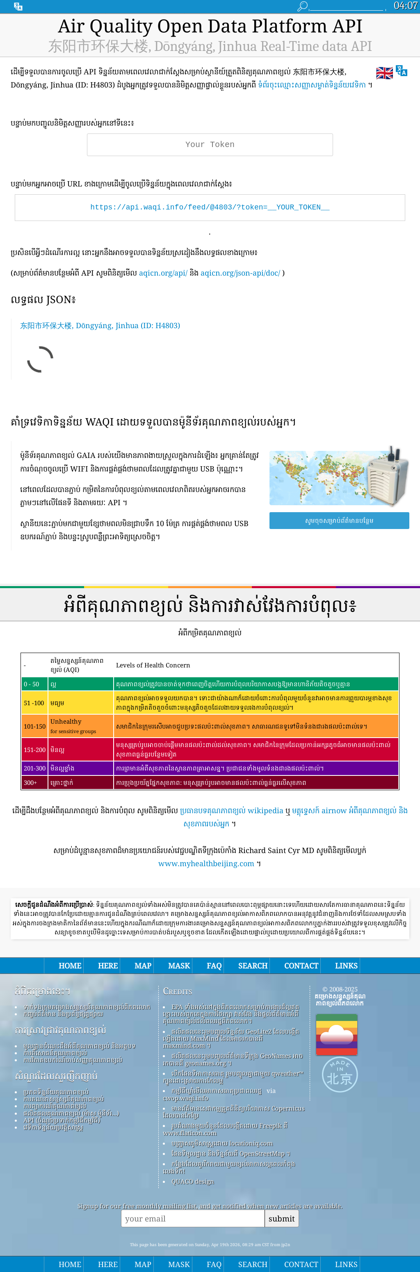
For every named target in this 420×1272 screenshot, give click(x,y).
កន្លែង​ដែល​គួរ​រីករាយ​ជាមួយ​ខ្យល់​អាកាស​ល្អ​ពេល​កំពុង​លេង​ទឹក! (229, 1167)
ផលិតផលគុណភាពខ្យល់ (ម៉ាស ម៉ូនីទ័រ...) (71, 1113)
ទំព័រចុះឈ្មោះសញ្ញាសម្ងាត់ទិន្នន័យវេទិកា (312, 85)
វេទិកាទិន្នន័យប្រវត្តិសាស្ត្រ (53, 1127)
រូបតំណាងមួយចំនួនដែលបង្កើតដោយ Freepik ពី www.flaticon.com (225, 1128)
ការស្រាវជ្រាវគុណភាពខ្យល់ (60, 1030)
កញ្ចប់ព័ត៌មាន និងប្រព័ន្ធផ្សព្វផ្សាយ (63, 1014)
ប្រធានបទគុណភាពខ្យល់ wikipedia (231, 810)
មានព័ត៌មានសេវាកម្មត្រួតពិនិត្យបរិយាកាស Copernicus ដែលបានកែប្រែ (234, 1111)
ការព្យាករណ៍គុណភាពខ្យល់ (54, 1106)
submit (282, 1218)
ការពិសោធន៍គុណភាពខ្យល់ (55, 1053)
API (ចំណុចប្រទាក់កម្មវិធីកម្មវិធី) (61, 1120)
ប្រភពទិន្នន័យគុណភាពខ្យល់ (56, 1092)
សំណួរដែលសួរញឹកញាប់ (56, 1076)
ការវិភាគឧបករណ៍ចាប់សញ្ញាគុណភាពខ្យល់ (72, 1060)
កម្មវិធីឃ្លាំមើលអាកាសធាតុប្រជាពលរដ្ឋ (216, 1090)
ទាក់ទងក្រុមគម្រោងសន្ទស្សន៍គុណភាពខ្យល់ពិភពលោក (87, 1007)
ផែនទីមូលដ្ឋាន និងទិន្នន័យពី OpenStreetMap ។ (230, 1153)
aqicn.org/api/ (163, 273)
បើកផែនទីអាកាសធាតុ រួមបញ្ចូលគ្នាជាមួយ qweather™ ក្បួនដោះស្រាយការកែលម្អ (233, 1076)
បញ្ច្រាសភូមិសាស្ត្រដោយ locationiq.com (222, 1143)
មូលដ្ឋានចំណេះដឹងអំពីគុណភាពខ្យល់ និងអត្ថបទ (79, 1046)
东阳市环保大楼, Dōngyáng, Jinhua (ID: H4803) (100, 325)
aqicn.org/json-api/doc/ (240, 273)
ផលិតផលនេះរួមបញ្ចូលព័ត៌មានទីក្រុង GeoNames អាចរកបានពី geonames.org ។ (233, 1059)
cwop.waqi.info (185, 1098)
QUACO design (192, 1181)
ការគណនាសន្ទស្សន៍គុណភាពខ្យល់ (63, 1099)
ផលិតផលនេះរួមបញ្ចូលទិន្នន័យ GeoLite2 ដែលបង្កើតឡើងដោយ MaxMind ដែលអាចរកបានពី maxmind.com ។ (231, 1038)
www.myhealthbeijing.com (206, 863)
